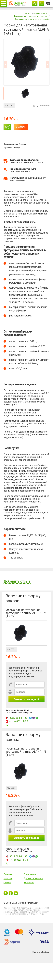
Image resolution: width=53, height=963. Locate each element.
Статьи (7, 882)
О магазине (30, 874)
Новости (8, 878)
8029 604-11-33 (18, 717)
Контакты (29, 882)
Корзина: (48, 2)
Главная (8, 874)
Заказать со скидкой (26, 699)
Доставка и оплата (33, 878)
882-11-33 (18, 721)
